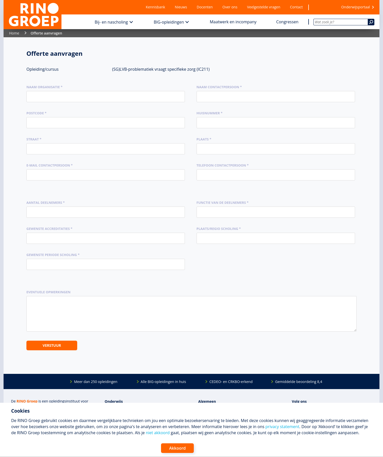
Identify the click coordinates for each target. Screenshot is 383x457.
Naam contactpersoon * (219, 87)
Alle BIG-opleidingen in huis (163, 381)
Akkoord (177, 448)
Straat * (33, 139)
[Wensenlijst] (322, 7)
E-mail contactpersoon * (49, 165)
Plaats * (204, 139)
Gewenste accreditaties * (49, 228)
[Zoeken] (371, 22)
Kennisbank (155, 7)
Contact (296, 7)
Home (14, 33)
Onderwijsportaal (355, 7)
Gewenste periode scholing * (52, 254)
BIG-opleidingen (169, 22)
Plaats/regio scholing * (219, 228)
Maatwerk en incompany (233, 22)
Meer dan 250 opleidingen (95, 381)
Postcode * (36, 113)
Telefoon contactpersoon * (223, 165)
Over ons (229, 7)
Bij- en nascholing (111, 22)
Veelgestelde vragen (263, 7)
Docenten (205, 7)
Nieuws (181, 7)
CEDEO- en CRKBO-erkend (230, 381)
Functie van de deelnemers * (223, 202)
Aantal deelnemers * (45, 202)
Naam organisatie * (44, 87)
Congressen (287, 22)
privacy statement (282, 426)
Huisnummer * (209, 113)
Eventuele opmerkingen (48, 292)
